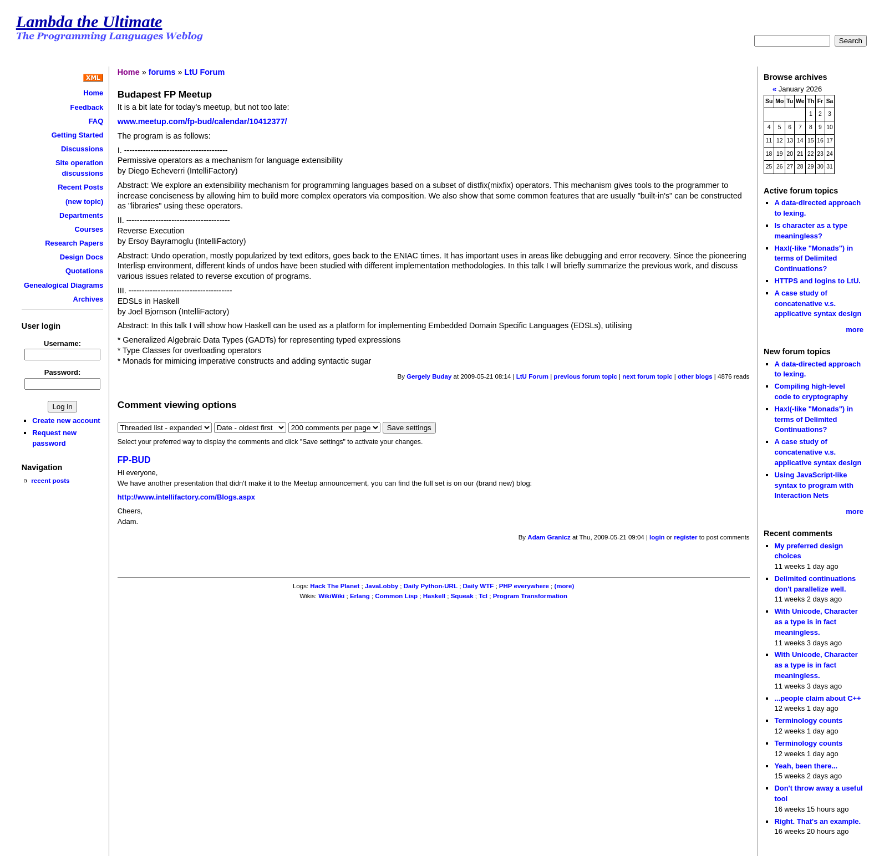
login (657, 537)
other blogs (695, 376)
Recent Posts (80, 187)
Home (93, 93)
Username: (62, 343)
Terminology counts (808, 720)
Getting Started (78, 135)
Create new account (66, 420)
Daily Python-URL (431, 586)
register (685, 537)
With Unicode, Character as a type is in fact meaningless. (815, 621)
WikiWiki (331, 596)
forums (162, 72)
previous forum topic (585, 376)
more (854, 329)
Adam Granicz (548, 537)
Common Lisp (396, 596)
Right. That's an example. (817, 821)
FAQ (96, 121)
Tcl (483, 596)
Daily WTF (478, 586)
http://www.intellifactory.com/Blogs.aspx (186, 497)
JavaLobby (381, 586)
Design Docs (81, 257)
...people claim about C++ (817, 698)
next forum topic (647, 376)
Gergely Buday (428, 376)
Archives (88, 299)
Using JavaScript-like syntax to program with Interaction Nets (813, 485)
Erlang (360, 596)
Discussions (82, 149)
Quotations (84, 271)
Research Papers (74, 243)
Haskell (434, 596)
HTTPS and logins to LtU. (817, 281)
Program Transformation (530, 596)
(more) (565, 586)
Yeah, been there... (805, 766)
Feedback (87, 107)
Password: (62, 372)
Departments (81, 215)
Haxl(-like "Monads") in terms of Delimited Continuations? (813, 258)
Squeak (462, 596)
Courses (88, 229)
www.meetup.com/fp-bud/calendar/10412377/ (202, 121)
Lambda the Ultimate (89, 21)
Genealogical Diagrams (63, 285)
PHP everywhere (524, 586)
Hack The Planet (334, 586)
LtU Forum (204, 72)
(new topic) (84, 201)
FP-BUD (134, 460)
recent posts (50, 480)
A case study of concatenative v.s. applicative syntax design (817, 303)
